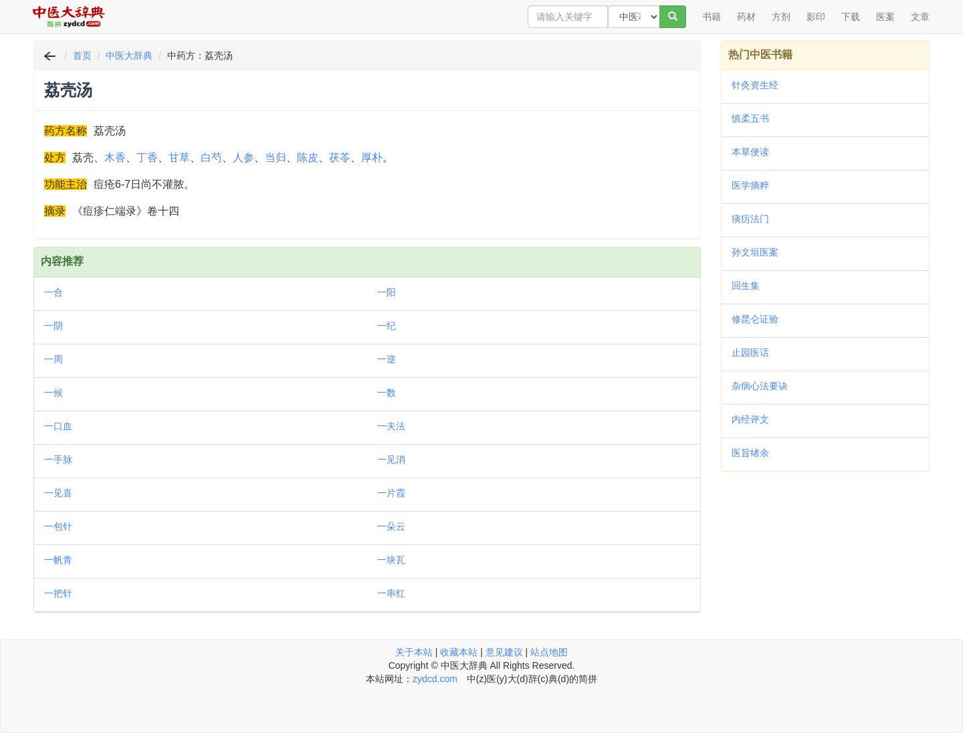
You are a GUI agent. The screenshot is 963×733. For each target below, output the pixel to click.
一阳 (386, 292)
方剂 (781, 16)
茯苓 (339, 157)
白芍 (211, 157)
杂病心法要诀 (760, 386)
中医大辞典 (129, 55)
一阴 (53, 325)
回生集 (746, 285)
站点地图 (549, 652)
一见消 (391, 459)
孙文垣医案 (755, 252)
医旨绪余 (750, 452)
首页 (82, 55)
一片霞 (391, 493)
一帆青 (58, 559)
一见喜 (58, 493)
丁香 (147, 157)
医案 (885, 16)
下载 (850, 16)
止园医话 (750, 352)
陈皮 (307, 157)
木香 (115, 157)
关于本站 (414, 652)
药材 (746, 16)
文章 (920, 16)
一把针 (58, 593)
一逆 (386, 359)
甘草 (179, 157)
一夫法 (391, 426)
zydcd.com (435, 678)
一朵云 (391, 526)
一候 (53, 392)
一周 (53, 359)
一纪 (386, 325)
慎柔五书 (750, 118)
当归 (275, 157)
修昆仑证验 (755, 319)
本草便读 (750, 151)
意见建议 (504, 652)
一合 (53, 292)
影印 (816, 16)
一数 (386, 392)
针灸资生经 (755, 85)
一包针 (58, 526)
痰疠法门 (750, 218)
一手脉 (58, 459)
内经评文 (750, 419)
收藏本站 (458, 652)
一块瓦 (391, 559)
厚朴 (372, 157)
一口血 (58, 426)
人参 (243, 157)
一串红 (391, 593)
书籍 (711, 16)
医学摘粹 (750, 185)
